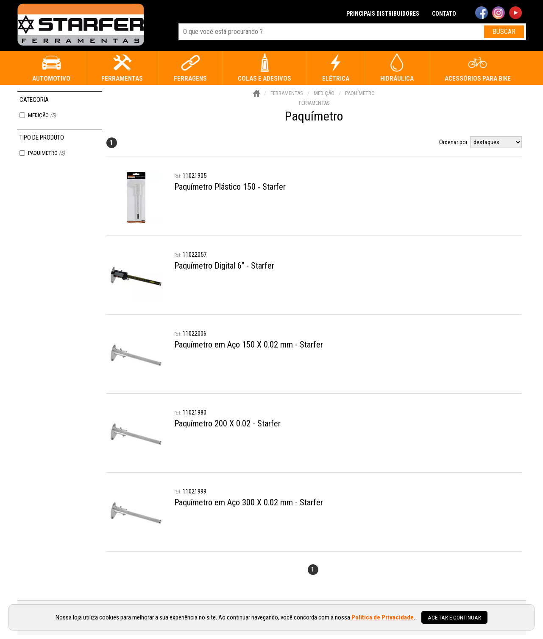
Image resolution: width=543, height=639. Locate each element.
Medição (42, 115)
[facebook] (481, 13)
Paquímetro (46, 153)
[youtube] (515, 13)
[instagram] (498, 13)
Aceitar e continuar (454, 617)
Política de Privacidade (382, 617)
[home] (80, 25)
